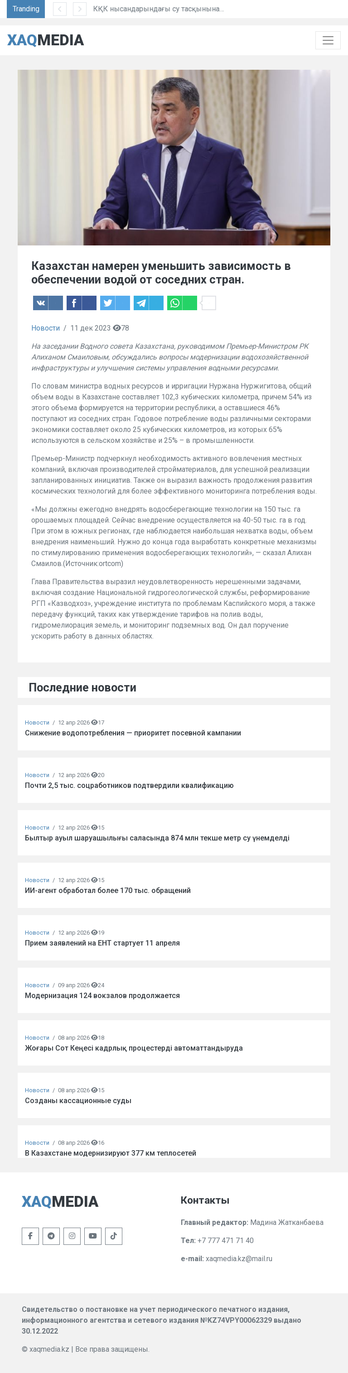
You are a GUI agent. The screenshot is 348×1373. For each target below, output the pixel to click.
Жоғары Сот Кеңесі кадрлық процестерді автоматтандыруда (134, 1048)
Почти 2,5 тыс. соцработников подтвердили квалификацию (129, 785)
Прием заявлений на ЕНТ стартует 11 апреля (102, 943)
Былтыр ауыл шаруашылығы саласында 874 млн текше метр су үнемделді (157, 838)
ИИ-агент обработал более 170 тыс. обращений (108, 890)
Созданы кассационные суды (78, 1100)
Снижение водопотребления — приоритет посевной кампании (133, 733)
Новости (45, 328)
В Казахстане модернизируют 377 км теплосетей (110, 1153)
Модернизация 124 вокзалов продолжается (102, 995)
